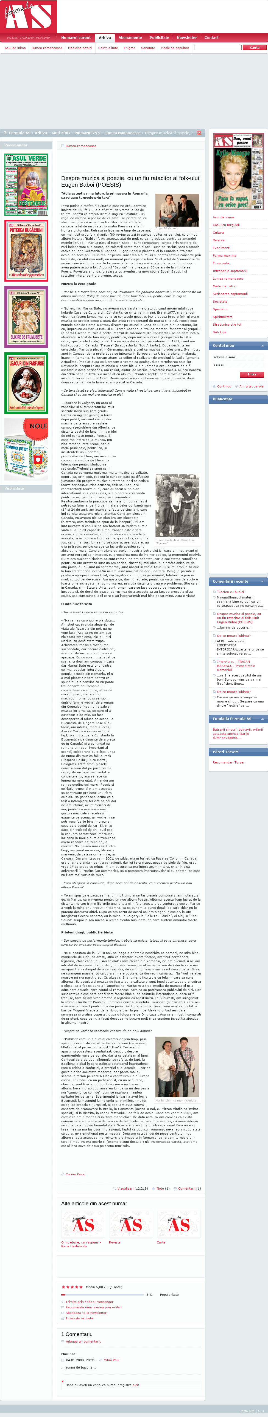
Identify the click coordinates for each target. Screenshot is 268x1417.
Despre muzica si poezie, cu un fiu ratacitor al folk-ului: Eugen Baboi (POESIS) (239, 618)
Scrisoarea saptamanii (230, 294)
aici (135, 1385)
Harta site (247, 1411)
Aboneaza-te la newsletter (86, 1312)
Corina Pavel (75, 1174)
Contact (212, 38)
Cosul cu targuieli (226, 225)
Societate (220, 301)
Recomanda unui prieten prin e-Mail (93, 1307)
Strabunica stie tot (227, 324)
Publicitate (159, 38)
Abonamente (130, 38)
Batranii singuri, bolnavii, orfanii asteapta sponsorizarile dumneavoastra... (238, 733)
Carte (179, 1227)
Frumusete (221, 263)
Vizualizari (133, 1188)
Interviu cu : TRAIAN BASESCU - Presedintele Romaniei (236, 666)
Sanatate (148, 48)
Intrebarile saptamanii (230, 271)
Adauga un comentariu (83, 1341)
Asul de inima (15, 48)
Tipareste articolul (80, 1318)
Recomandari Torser (229, 762)
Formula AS (19, 133)
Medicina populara (175, 48)
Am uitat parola (251, 386)
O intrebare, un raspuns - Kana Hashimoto (83, 1229)
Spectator (220, 309)
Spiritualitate (108, 48)
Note (163, 1188)
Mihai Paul (111, 1360)
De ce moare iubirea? (234, 635)
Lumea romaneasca (47, 48)
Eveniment (221, 248)
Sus (261, 1411)
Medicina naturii (80, 48)
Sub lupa (220, 332)
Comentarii (189, 1188)
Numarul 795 (87, 133)
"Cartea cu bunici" (231, 592)
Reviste (131, 1227)
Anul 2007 (61, 133)
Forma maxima (224, 255)
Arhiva (105, 38)
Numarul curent (76, 38)
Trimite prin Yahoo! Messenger (89, 1301)
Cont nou (224, 386)
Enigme (129, 48)
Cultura (218, 232)
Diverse (219, 240)
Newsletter (187, 38)
